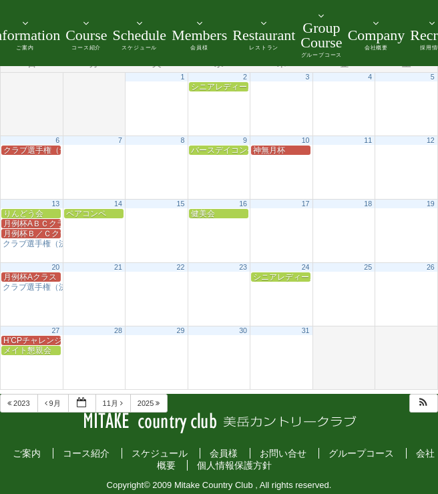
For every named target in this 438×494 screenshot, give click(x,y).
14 (118, 204)
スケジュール (160, 453)
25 (368, 267)
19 (431, 204)
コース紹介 (86, 453)
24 (306, 267)
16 (243, 204)
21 (118, 267)
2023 (19, 403)
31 (306, 330)
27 (55, 330)
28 (118, 330)
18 (368, 204)
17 (306, 204)
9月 (54, 403)
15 (181, 204)
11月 (114, 403)
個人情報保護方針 (234, 465)
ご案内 (27, 453)
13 (55, 204)
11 (368, 140)
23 (243, 267)
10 (306, 140)
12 (431, 140)
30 (243, 330)
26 (431, 267)
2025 (150, 403)
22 (181, 267)
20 (55, 267)
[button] (423, 404)
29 (181, 330)
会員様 (224, 453)
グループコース (361, 453)
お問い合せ (283, 453)
